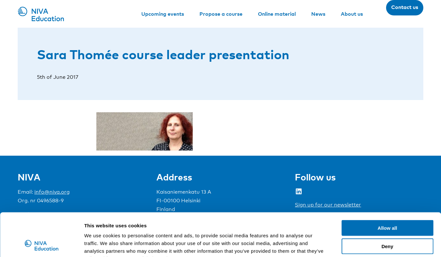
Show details (337, 244)
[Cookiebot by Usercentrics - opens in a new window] (41, 244)
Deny (387, 205)
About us (352, 14)
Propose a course (221, 14)
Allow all (387, 187)
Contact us (404, 7)
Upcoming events (162, 14)
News (318, 14)
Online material (277, 14)
